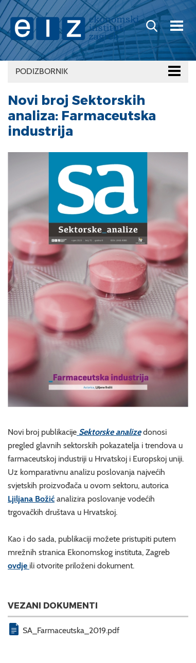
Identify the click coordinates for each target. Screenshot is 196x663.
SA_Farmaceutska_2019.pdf (71, 630)
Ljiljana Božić (31, 499)
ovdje (18, 565)
